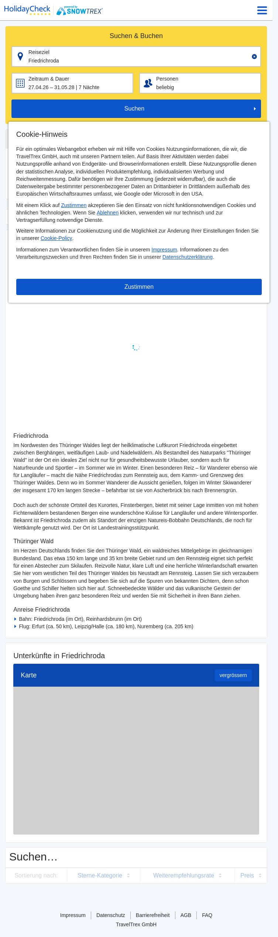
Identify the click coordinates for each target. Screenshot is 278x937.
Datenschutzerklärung (187, 257)
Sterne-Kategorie (100, 875)
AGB (186, 915)
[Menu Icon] (262, 10)
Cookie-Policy (56, 238)
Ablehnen (108, 213)
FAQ (207, 915)
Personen (167, 79)
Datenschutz (110, 915)
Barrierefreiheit (153, 915)
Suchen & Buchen (136, 36)
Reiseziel (38, 52)
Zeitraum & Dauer (48, 79)
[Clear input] (254, 57)
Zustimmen (73, 205)
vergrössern (233, 675)
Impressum (164, 250)
